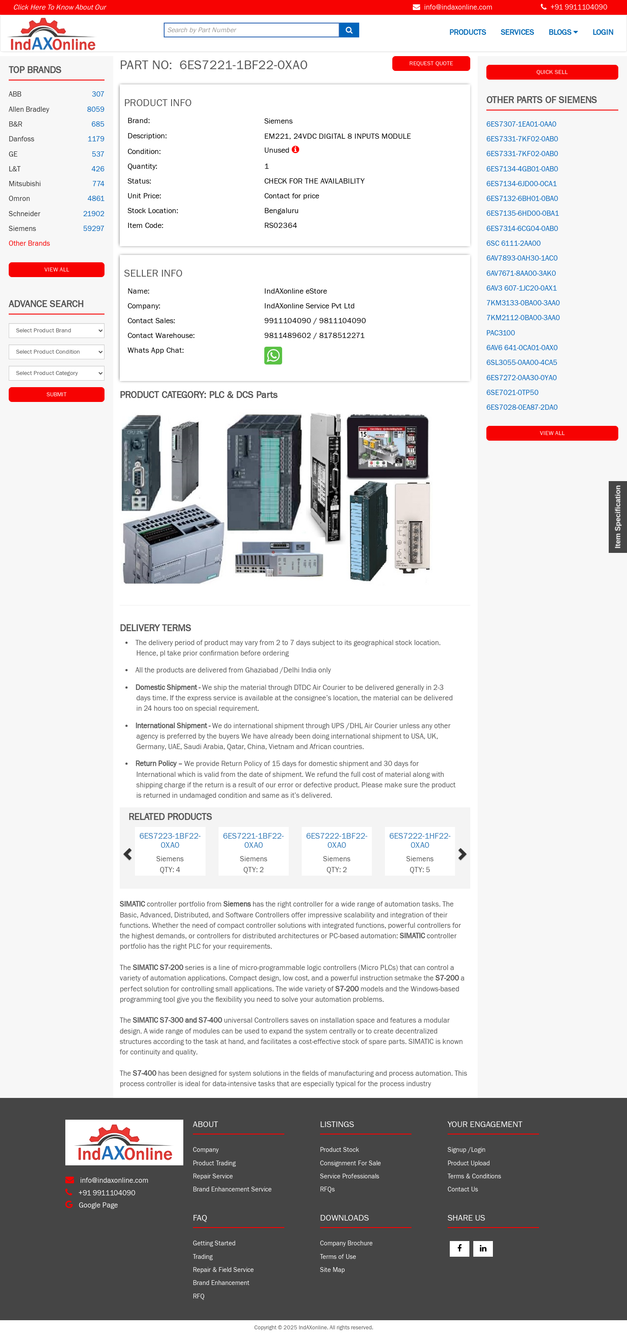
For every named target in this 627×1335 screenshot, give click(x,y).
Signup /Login (466, 1150)
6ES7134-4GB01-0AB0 (522, 169)
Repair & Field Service (223, 1270)
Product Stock (339, 1150)
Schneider (24, 214)
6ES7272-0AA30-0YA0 (521, 378)
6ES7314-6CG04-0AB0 (522, 228)
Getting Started (214, 1243)
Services (517, 32)
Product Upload (469, 1163)
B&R (15, 124)
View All (56, 269)
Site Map (332, 1270)
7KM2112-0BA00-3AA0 (523, 318)
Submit (57, 394)
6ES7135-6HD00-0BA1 (522, 213)
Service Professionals (349, 1176)
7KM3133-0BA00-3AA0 (523, 303)
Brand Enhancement (221, 1283)
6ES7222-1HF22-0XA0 (420, 840)
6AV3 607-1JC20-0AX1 (521, 288)
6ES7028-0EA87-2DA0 (522, 407)
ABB (15, 94)
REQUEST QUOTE (431, 63)
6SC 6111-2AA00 (513, 243)
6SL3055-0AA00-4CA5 (521, 362)
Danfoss (21, 139)
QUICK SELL (552, 72)
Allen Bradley (29, 109)
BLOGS (563, 32)
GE (13, 154)
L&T (14, 169)
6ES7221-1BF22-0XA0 (253, 840)
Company (206, 1150)
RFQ (199, 1296)
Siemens (22, 228)
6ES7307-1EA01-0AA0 (521, 124)
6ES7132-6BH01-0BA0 (522, 198)
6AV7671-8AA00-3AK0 (521, 273)
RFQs (327, 1189)
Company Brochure (346, 1243)
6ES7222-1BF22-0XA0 (336, 840)
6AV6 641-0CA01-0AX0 (522, 348)
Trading (202, 1257)
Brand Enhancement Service (232, 1189)
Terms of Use (338, 1257)
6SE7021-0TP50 (512, 392)
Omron (19, 198)
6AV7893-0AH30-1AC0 (522, 258)
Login (603, 32)
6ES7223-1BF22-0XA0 (170, 840)
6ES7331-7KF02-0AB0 (522, 139)
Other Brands (29, 243)
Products (467, 32)
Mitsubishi (25, 184)
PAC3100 (500, 333)
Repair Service (213, 1176)
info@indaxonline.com (458, 7)
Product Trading (214, 1163)
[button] (141, 851)
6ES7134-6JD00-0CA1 (521, 184)
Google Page (91, 1205)
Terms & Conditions (474, 1176)
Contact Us (463, 1189)
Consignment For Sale (350, 1163)
